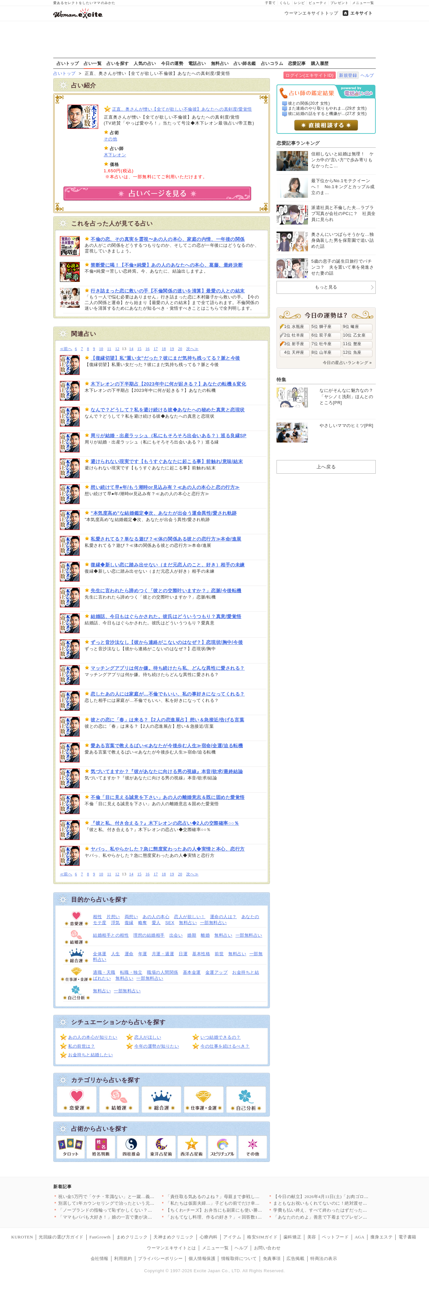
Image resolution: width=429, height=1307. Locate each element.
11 (109, 349)
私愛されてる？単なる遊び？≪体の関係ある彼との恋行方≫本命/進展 (166, 539)
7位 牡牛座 (322, 343)
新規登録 (348, 75)
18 (164, 349)
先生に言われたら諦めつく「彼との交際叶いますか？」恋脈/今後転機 (166, 590)
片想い (113, 916)
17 (155, 349)
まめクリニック (132, 1236)
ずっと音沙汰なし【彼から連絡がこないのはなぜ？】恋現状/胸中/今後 (167, 642)
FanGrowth (99, 1236)
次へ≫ (192, 349)
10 (101, 349)
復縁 (129, 922)
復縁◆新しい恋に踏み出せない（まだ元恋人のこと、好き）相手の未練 (168, 564)
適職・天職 (104, 972)
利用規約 (123, 1258)
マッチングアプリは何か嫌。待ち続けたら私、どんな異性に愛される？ (168, 668)
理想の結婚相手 (149, 935)
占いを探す (118, 63)
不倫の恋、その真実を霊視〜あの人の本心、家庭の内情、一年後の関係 (168, 239)
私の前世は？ (81, 1046)
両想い (131, 916)
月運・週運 (163, 953)
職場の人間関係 (162, 972)
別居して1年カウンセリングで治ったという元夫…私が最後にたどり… (128, 1203)
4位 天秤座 (294, 352)
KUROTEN (22, 1236)
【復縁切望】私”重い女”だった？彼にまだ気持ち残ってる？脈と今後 (165, 358)
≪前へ (66, 349)
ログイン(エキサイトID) (309, 75)
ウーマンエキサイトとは (171, 1247)
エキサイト (361, 13)
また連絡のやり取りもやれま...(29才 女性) (327, 108)
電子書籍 (407, 1236)
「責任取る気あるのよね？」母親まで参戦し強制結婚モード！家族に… (237, 1196)
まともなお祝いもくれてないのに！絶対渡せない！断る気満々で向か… (344, 1203)
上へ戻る (326, 466)
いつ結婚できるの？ (220, 1037)
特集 (281, 379)
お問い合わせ (267, 1247)
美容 (311, 1236)
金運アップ (216, 972)
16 (148, 349)
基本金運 (192, 972)
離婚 (205, 935)
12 (117, 349)
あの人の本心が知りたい (92, 1037)
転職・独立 (131, 972)
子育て (270, 3)
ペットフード (335, 1236)
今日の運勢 (172, 63)
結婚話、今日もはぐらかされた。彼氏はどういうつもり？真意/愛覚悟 (166, 616)
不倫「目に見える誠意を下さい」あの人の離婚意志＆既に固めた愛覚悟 (168, 797)
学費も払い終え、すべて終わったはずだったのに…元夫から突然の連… (344, 1210)
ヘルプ (367, 75)
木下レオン (115, 154)
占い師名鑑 (245, 63)
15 (139, 349)
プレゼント (339, 3)
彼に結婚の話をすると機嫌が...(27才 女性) (327, 113)
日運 (183, 953)
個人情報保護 (202, 1258)
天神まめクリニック (173, 1236)
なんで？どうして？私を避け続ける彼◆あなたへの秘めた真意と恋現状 (168, 409)
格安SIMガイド (262, 1236)
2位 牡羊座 (294, 335)
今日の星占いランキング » (347, 362)
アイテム (232, 1236)
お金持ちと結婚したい (90, 1054)
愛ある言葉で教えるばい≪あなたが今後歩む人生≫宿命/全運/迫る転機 (167, 745)
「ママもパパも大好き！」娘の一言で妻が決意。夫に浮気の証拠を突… (129, 1217)
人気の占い (145, 63)
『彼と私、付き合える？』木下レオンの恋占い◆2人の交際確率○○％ (165, 823)
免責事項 (272, 1258)
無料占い (220, 63)
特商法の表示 (323, 1258)
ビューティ (318, 3)
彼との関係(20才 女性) (309, 103)
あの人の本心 (156, 916)
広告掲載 (295, 1258)
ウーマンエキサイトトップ (311, 13)
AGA (360, 1236)
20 (180, 349)
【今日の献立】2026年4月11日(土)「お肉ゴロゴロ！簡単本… (334, 1196)
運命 (129, 953)
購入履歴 (320, 63)
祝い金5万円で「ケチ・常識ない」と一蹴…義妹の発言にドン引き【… (128, 1196)
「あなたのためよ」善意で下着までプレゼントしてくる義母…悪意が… (344, 1217)
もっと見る (326, 287)
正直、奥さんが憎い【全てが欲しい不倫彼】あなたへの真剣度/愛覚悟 (182, 109)
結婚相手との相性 (111, 935)
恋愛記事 (297, 63)
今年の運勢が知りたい (156, 1046)
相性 (97, 916)
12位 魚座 (352, 352)
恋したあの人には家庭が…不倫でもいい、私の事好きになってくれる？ (168, 694)
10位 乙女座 (354, 335)
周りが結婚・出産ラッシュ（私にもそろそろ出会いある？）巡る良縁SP (168, 435)
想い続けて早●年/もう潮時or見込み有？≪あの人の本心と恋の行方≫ (165, 487)
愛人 (156, 922)
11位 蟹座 (352, 343)
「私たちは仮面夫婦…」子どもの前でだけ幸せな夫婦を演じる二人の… (237, 1203)
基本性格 (201, 953)
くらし (284, 3)
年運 (142, 953)
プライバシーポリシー (160, 1258)
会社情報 (99, 1258)
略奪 (142, 922)
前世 (219, 953)
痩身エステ (381, 1236)
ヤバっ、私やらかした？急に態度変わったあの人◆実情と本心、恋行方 (168, 849)
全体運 (100, 953)
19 (172, 349)
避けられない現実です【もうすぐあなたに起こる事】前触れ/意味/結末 (167, 461)
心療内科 (209, 1236)
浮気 (115, 922)
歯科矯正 (292, 1236)
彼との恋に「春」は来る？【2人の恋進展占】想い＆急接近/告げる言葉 (167, 719)
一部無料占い (213, 922)
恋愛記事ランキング (298, 143)
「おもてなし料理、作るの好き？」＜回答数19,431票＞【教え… (230, 1217)
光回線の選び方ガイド (61, 1236)
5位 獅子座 (322, 326)
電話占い (197, 63)
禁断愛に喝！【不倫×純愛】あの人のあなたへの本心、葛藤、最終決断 (167, 265)
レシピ (299, 3)
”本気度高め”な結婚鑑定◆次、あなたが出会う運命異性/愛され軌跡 (164, 513)
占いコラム (272, 63)
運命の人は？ (223, 916)
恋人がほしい (147, 1037)
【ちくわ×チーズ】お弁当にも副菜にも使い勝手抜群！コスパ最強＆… (236, 1210)
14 (131, 349)
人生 (115, 953)
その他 (110, 138)
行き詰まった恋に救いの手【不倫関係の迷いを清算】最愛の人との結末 (168, 290)
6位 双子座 (322, 335)
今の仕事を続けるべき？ (225, 1046)
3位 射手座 (294, 343)
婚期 (191, 935)
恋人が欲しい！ (189, 916)
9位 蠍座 (351, 326)
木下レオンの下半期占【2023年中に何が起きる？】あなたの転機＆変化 (168, 384)
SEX (170, 922)
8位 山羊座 (322, 352)
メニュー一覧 (363, 3)
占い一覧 (93, 63)
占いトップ (68, 63)
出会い (176, 935)
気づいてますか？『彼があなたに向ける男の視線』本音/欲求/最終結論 (167, 771)
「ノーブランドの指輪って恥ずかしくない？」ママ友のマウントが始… (129, 1210)
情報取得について (239, 1258)
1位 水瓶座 (294, 326)
